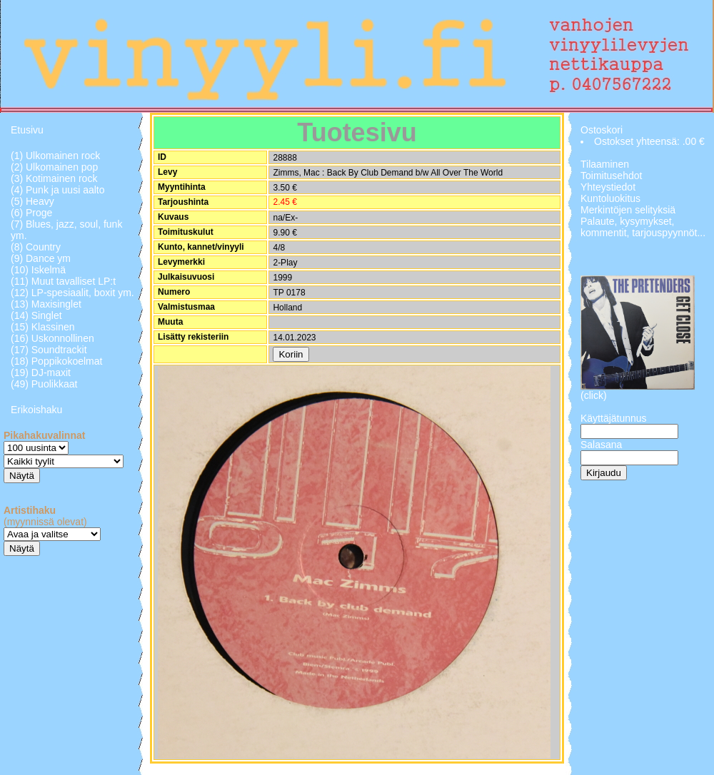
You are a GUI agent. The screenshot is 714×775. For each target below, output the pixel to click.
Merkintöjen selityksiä (627, 210)
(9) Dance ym (41, 258)
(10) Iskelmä (38, 269)
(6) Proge (31, 212)
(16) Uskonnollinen (52, 338)
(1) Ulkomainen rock (55, 155)
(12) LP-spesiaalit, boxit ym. (72, 292)
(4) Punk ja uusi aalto (58, 190)
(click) (593, 395)
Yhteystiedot (607, 187)
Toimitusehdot (611, 175)
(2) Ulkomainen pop (54, 167)
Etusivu (27, 130)
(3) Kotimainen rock (54, 178)
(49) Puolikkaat (44, 384)
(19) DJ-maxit (41, 372)
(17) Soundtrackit (49, 349)
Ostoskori (601, 130)
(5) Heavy (32, 201)
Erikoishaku (36, 409)
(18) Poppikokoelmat (56, 361)
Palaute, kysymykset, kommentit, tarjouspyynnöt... (642, 227)
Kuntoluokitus (610, 198)
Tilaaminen (604, 164)
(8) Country (36, 247)
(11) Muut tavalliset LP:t (63, 281)
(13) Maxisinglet (46, 304)
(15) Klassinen (43, 327)
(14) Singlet (36, 315)
